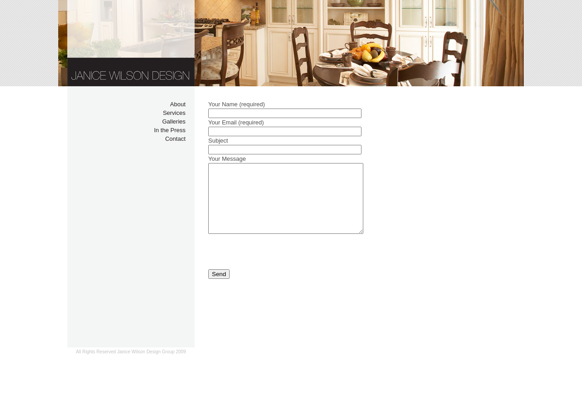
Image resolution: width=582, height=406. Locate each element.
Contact (175, 138)
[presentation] (277, 265)
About (178, 104)
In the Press (170, 130)
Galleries (174, 121)
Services (174, 112)
